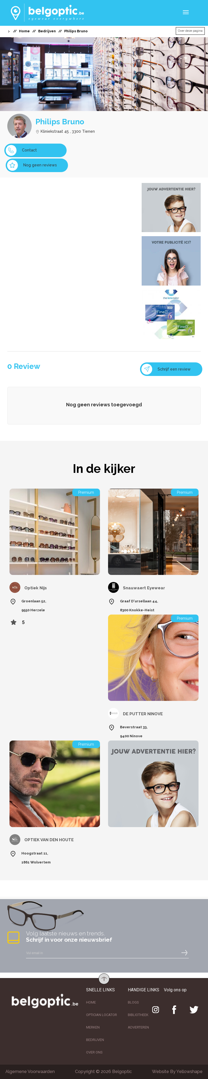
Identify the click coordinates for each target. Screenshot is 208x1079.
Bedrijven (47, 31)
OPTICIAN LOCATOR (101, 1015)
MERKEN (93, 1027)
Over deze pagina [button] (190, 31)
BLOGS (133, 1002)
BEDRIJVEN (95, 1040)
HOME (91, 1002)
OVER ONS (94, 1052)
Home (24, 31)
